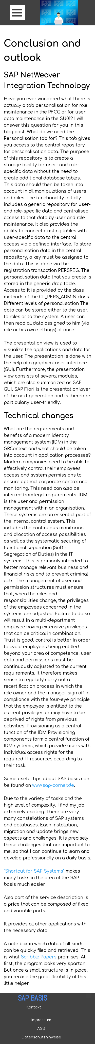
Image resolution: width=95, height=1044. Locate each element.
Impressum (41, 1020)
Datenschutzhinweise (41, 1037)
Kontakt (33, 1007)
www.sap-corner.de (53, 785)
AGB (41, 1028)
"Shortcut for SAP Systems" (34, 871)
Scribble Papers (38, 957)
